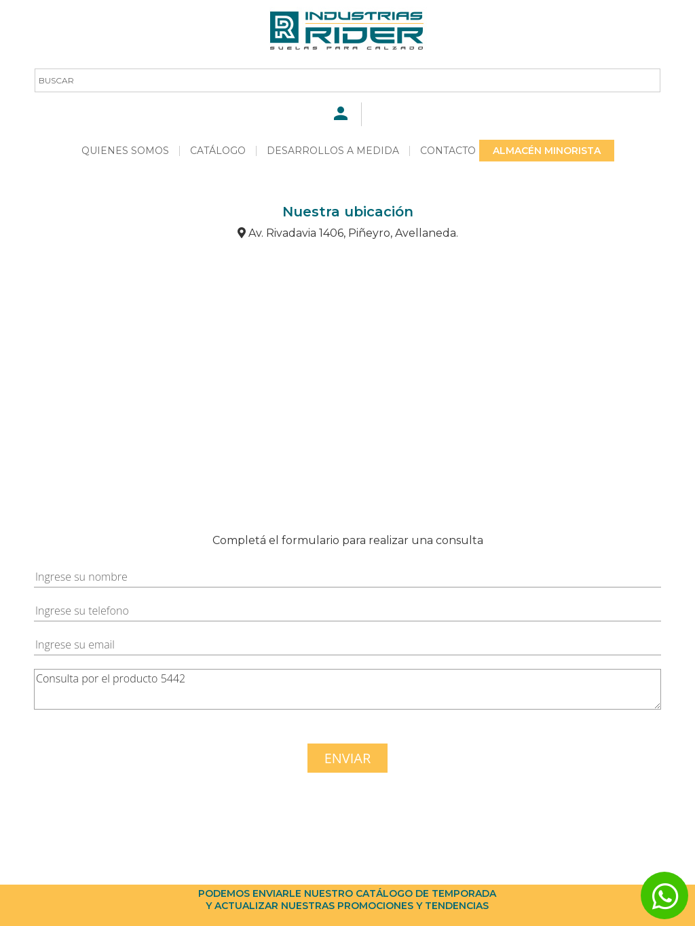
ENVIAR (347, 758)
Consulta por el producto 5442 (347, 689)
